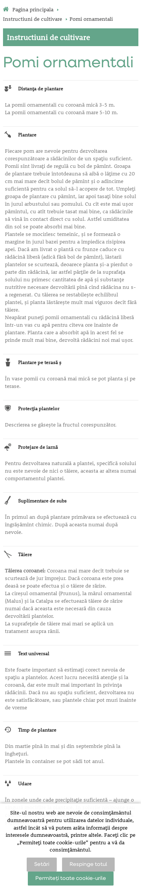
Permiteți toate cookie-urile (70, 878)
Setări (41, 864)
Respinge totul (88, 864)
